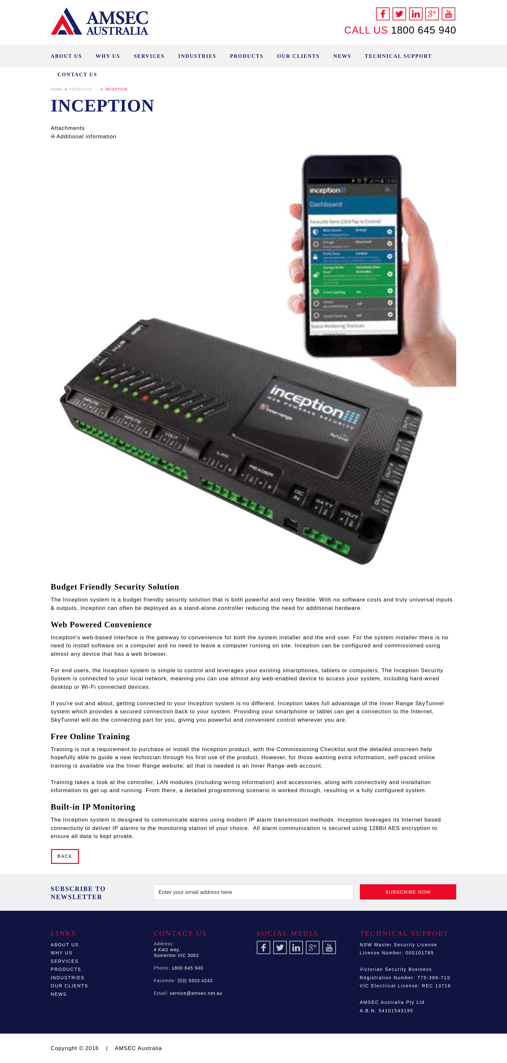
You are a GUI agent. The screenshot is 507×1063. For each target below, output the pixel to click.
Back (65, 856)
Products (247, 56)
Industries (197, 56)
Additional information (83, 136)
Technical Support (398, 56)
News (342, 56)
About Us (66, 56)
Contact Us (77, 74)
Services (149, 56)
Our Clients (298, 56)
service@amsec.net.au (196, 993)
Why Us (108, 56)
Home (57, 89)
